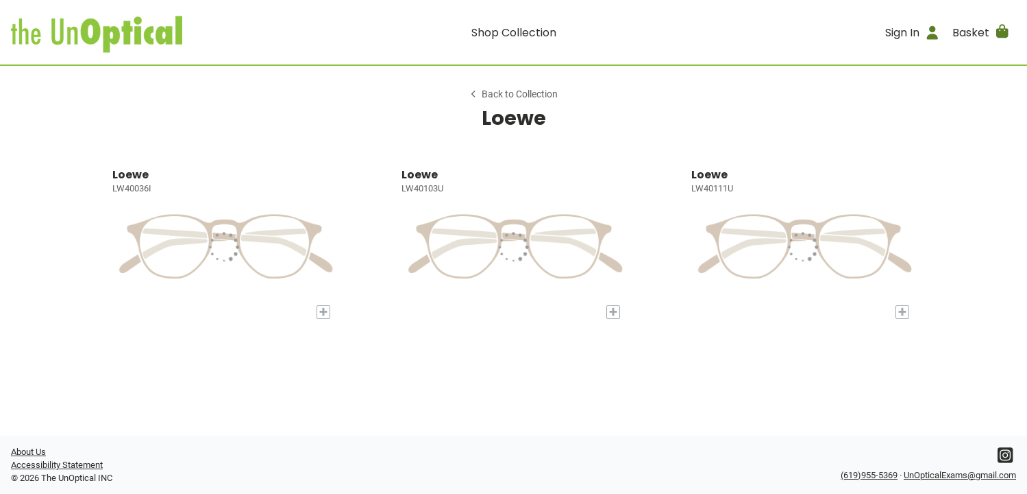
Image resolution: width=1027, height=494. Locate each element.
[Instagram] (1005, 459)
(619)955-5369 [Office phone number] (869, 475)
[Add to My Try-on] (323, 312)
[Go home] (136, 32)
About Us (28, 452)
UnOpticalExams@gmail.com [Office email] (960, 475)
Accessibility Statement (57, 465)
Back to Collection (513, 94)
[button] (981, 32)
